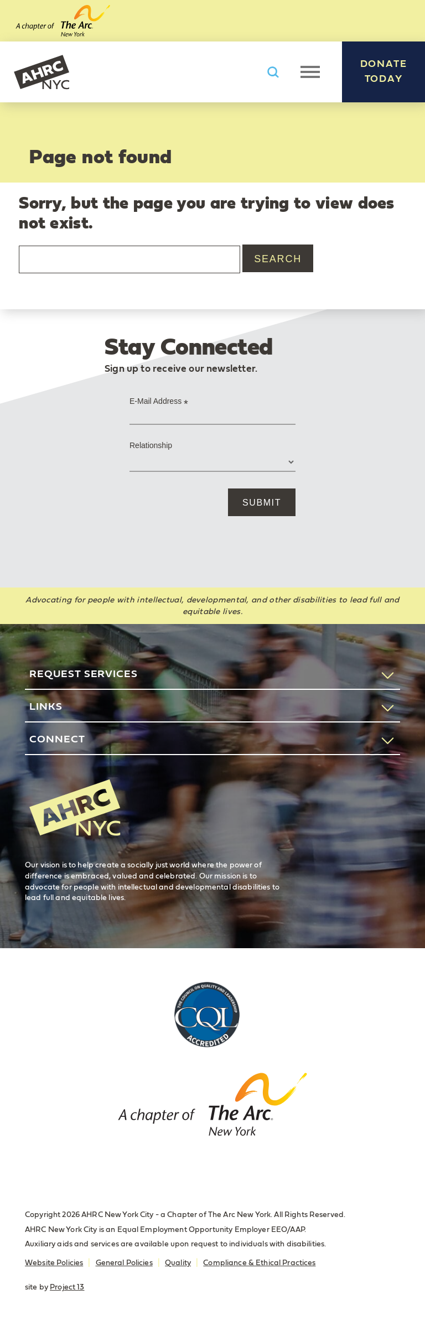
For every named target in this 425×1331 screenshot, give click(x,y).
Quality (178, 1263)
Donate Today (383, 71)
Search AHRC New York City (273, 72)
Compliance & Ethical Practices (259, 1263)
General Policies (124, 1263)
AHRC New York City (41, 71)
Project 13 (67, 1287)
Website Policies (54, 1263)
